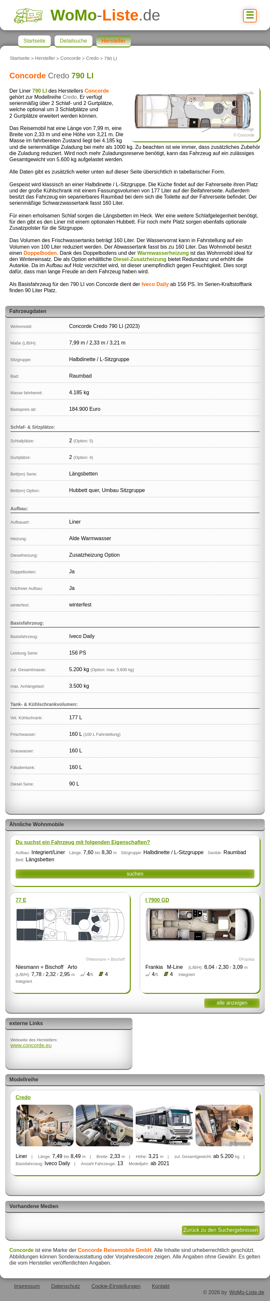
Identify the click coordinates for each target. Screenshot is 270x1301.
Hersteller (45, 58)
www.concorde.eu (30, 1045)
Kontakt (160, 1286)
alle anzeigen (232, 1003)
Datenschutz (65, 1286)
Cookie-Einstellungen (116, 1286)
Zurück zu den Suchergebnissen (220, 1230)
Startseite (20, 58)
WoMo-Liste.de (246, 1292)
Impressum (27, 1286)
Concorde (71, 58)
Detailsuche (73, 41)
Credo (92, 58)
